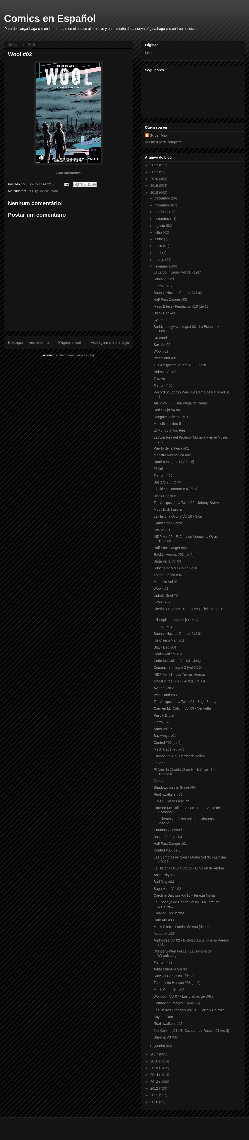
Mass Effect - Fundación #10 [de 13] (182, 306)
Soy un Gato (163, 1017)
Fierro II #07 (163, 286)
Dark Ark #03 (164, 920)
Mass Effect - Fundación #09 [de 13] (182, 927)
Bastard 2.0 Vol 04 (168, 837)
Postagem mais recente (28, 342)
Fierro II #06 (163, 385)
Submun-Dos (164, 279)
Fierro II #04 (163, 627)
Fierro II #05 (163, 475)
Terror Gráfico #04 (168, 575)
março (159, 260)
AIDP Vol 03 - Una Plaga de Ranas (181, 403)
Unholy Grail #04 (167, 595)
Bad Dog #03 (164, 882)
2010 (154, 1102)
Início (149, 53)
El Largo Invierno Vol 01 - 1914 (177, 272)
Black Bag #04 (165, 647)
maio (158, 246)
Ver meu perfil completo (163, 142)
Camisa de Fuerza (168, 523)
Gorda (158, 781)
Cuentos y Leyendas (170, 830)
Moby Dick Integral (168, 509)
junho (159, 239)
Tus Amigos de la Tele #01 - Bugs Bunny (185, 702)
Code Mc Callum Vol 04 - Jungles (179, 661)
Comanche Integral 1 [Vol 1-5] (177, 1003)
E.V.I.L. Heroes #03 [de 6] (173, 555)
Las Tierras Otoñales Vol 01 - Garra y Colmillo (189, 1010)
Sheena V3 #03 (166, 1037)
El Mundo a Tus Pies (170, 430)
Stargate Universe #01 (171, 417)
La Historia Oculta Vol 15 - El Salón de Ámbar (189, 868)
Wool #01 (161, 588)
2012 (154, 1088)
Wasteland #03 (165, 695)
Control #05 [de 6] (167, 850)
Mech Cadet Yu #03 (169, 749)
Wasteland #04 (165, 358)
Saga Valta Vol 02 (167, 889)
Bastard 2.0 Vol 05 (168, 482)
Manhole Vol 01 (166, 582)
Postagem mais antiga (110, 342)
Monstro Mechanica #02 (172, 455)
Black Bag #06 (165, 313)
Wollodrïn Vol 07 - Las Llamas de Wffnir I (185, 996)
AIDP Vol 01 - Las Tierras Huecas (179, 674)
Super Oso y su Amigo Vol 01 (176, 568)
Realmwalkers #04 (168, 654)
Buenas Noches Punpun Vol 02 (178, 293)
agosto (160, 226)
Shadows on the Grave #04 (175, 787)
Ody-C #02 (162, 602)
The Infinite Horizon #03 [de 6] (177, 983)
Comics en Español (50, 18)
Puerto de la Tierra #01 (171, 448)
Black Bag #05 (165, 496)
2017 (154, 1054)
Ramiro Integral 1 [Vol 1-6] (174, 462)
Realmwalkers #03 (168, 794)
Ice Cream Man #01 (169, 640)
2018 (154, 192)
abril (158, 253)
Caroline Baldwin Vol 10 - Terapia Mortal (185, 895)
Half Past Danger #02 (170, 548)
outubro (160, 212)
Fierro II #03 (163, 722)
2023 (154, 165)
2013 (154, 1082)
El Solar (160, 469)
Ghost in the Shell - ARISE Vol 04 (179, 681)
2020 (154, 179)
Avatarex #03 (164, 688)
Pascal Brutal (164, 715)
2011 (154, 1095)
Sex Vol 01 (162, 530)
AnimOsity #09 (165, 875)
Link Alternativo (68, 173)
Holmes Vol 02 (165, 372)
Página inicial (69, 342)
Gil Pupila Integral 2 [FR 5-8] (176, 620)
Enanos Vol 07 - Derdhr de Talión (179, 756)
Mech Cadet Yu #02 (169, 990)
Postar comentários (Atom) (75, 355)
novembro (162, 205)
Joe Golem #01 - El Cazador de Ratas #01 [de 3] (191, 1031)
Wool (54, 191)
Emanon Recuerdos (169, 913)
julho (158, 232)
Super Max (159, 135)
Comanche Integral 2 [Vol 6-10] (178, 667)
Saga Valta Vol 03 (167, 561)
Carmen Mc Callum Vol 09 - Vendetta (182, 708)
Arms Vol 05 (163, 729)
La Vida (159, 763)
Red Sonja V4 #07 (168, 410)
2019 (154, 186)
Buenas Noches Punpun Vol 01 (178, 634)
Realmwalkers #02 (168, 1024)
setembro (162, 219)
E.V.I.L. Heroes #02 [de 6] (173, 801)
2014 (154, 1075)
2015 (154, 1068)
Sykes (158, 320)
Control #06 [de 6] (167, 743)
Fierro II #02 (163, 962)
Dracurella (162, 338)
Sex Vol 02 (162, 345)
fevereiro (161, 266)
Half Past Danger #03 (170, 299)
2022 (154, 172)
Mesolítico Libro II (167, 424)
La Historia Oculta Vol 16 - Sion (178, 516)
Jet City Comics (38, 191)
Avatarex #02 (164, 934)
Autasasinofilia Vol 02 (170, 969)
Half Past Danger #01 (170, 844)
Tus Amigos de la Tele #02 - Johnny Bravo (186, 503)
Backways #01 (165, 736)
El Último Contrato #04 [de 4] (176, 489)
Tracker (159, 378)
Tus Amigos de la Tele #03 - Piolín (180, 365)
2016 (154, 1061)
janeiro (160, 1046)
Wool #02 (161, 351)
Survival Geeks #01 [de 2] (173, 976)
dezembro (162, 198)
